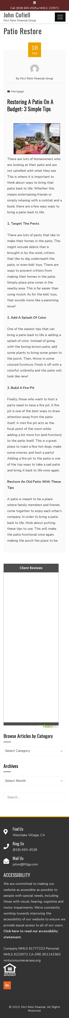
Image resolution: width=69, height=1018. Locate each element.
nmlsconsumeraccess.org (22, 960)
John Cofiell (16, 14)
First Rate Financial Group (19, 20)
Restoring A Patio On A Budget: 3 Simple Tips (30, 105)
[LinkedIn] (7, 985)
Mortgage (17, 91)
